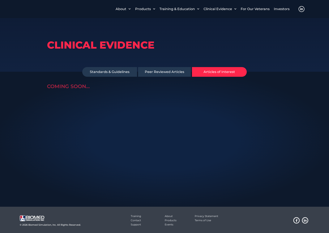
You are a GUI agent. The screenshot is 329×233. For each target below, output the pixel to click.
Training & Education (179, 9)
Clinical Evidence (220, 9)
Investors (282, 9)
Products (145, 9)
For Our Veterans (255, 9)
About (123, 9)
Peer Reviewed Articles (164, 72)
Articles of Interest (219, 72)
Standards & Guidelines (109, 72)
